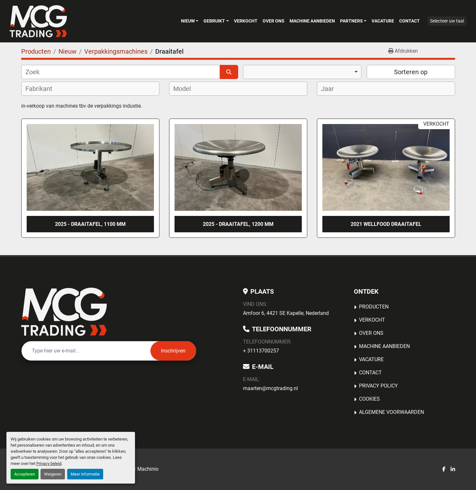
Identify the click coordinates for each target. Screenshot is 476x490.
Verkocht (245, 20)
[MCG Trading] (64, 312)
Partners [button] (351, 20)
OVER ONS (273, 20)
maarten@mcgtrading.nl (270, 388)
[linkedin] (453, 469)
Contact (409, 20)
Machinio (147, 469)
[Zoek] (120, 72)
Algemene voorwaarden (391, 412)
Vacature (383, 20)
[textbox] (43, 89)
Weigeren (52, 474)
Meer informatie (85, 474)
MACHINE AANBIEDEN (312, 20)
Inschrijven (173, 351)
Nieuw (188, 20)
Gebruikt (214, 20)
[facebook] (443, 469)
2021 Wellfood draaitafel (386, 224)
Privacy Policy (378, 386)
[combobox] (302, 72)
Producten (374, 307)
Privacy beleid (48, 463)
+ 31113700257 (261, 351)
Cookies (369, 399)
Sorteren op (410, 72)
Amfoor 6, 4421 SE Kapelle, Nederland (286, 313)
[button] (189, 21)
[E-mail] (86, 351)
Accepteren (24, 474)
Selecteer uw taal (447, 20)
